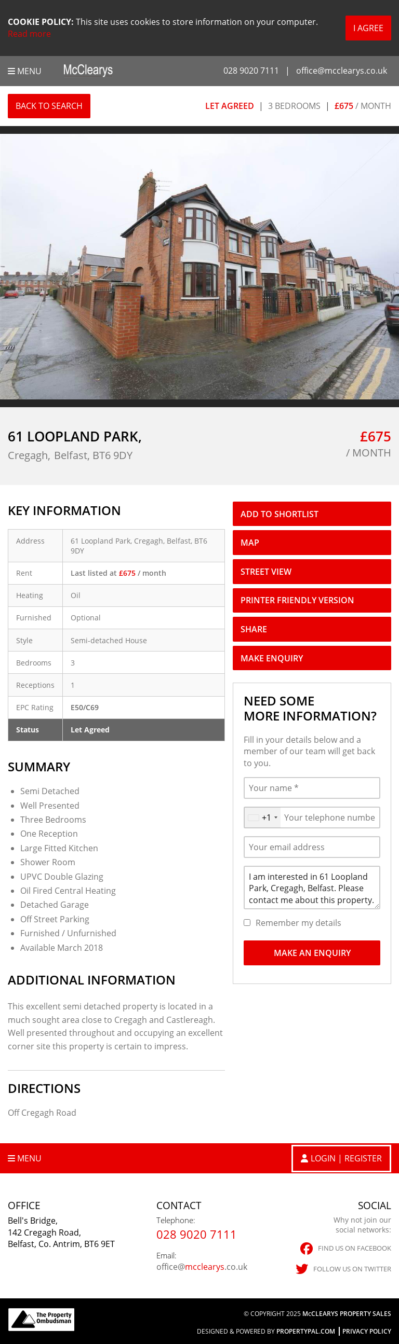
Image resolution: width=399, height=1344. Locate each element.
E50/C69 (85, 707)
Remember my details (298, 923)
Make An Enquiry (312, 953)
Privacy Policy (366, 1331)
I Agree (368, 28)
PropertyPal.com (305, 1331)
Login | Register (346, 1158)
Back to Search (49, 106)
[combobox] (262, 817)
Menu (25, 71)
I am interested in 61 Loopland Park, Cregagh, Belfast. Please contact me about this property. (312, 887)
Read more (29, 33)
